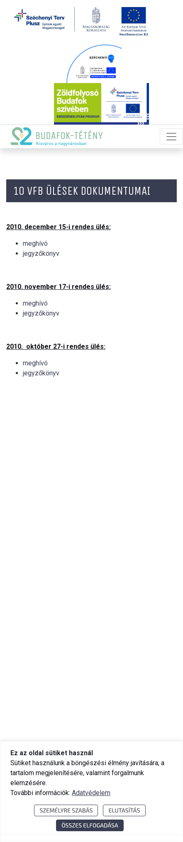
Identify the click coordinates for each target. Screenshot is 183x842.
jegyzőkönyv (41, 253)
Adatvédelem (91, 793)
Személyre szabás (66, 810)
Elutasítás (124, 810)
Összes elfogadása (89, 825)
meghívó (35, 243)
